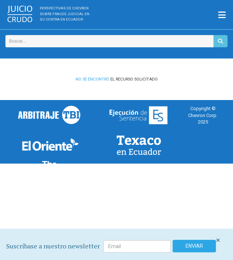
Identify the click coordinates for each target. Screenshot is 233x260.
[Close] (218, 240)
